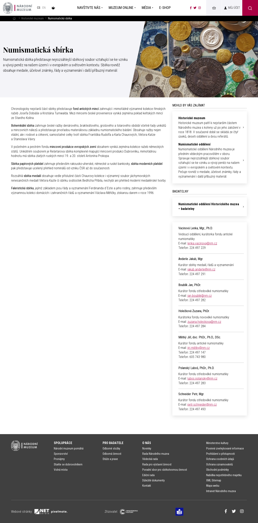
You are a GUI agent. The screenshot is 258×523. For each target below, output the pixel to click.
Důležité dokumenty (153, 480)
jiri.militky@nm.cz (198, 348)
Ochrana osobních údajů (220, 459)
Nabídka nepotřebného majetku (224, 475)
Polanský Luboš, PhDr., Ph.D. (196, 368)
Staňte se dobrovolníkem (68, 464)
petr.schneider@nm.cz (202, 404)
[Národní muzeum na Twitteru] (194, 7)
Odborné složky (111, 448)
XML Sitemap (213, 480)
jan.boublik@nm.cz (199, 296)
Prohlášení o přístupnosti (220, 453)
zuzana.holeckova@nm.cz (204, 322)
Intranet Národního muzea (221, 491)
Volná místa (61, 469)
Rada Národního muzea (155, 453)
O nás (146, 443)
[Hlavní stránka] (14, 18)
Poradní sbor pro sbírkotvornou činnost (164, 469)
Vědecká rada (150, 459)
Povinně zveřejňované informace (225, 448)
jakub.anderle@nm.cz (201, 269)
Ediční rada (148, 475)
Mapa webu (212, 485)
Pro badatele (113, 443)
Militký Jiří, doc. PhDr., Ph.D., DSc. (199, 337)
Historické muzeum (32, 18)
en (44, 7)
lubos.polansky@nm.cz (202, 378)
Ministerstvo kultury (217, 443)
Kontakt (146, 485)
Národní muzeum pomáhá (68, 448)
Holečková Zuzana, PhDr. (194, 311)
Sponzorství (61, 453)
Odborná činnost (112, 453)
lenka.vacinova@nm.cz (202, 243)
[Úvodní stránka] (17, 8)
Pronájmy (59, 459)
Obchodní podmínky (217, 469)
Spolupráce (63, 443)
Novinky (146, 448)
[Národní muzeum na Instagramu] (199, 7)
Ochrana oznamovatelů (219, 464)
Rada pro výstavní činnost (157, 464)
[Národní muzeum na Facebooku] (190, 7)
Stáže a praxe (110, 459)
